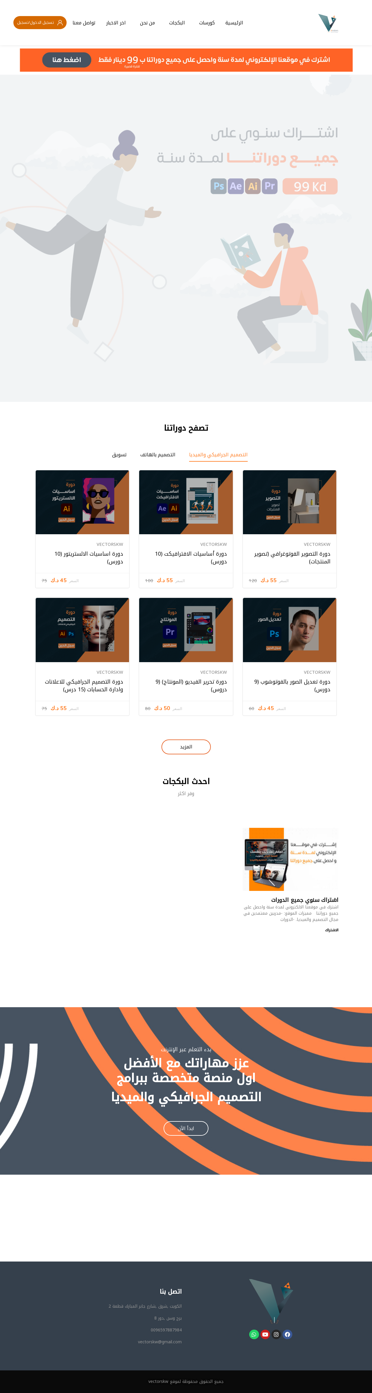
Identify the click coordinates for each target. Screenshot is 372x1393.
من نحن (147, 22)
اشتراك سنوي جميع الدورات (304, 900)
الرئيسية (234, 22)
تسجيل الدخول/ (41, 22)
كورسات (207, 22)
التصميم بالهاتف (157, 455)
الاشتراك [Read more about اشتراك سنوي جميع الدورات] (331, 930)
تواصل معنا (84, 22)
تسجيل (23, 22)
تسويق (119, 455)
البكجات (177, 22)
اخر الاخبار (116, 22)
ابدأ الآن (186, 1128)
